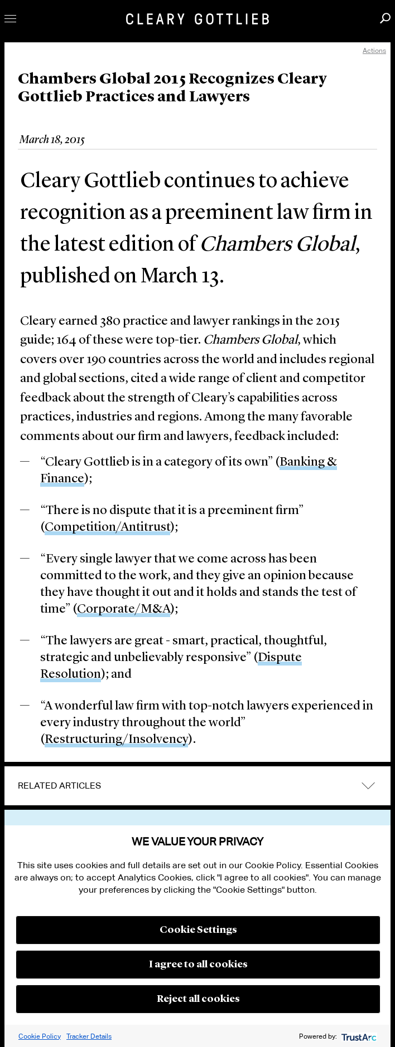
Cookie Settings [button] (198, 930)
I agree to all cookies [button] (198, 965)
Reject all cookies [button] (198, 999)
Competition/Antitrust (107, 527)
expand (368, 786)
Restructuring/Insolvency (116, 739)
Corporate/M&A (123, 609)
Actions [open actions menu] (374, 50)
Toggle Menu (10, 18)
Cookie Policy (39, 1036)
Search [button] (385, 18)
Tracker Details (89, 1036)
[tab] (197, 786)
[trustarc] (358, 1036)
